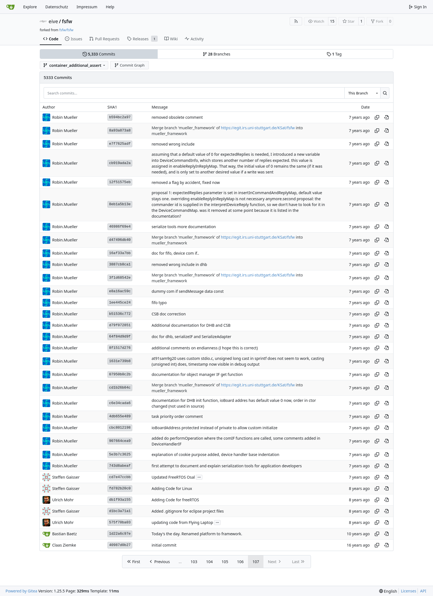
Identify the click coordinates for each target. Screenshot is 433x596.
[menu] (388, 591)
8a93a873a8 (120, 130)
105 (224, 561)
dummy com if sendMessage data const (188, 291)
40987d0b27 (120, 545)
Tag (334, 54)
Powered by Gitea (21, 591)
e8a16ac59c (120, 291)
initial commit (164, 545)
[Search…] (384, 92)
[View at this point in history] (386, 117)
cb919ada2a (120, 163)
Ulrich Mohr (63, 499)
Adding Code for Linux (172, 488)
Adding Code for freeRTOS (175, 499)
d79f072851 (120, 325)
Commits (99, 54)
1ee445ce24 (120, 302)
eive (53, 21)
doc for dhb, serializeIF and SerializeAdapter (191, 336)
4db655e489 (120, 416)
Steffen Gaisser (66, 477)
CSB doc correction (169, 314)
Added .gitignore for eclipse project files (188, 511)
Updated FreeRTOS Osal (173, 477)
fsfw (67, 21)
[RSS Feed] (296, 21)
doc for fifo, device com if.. (175, 253)
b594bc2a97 (120, 117)
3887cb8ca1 (120, 264)
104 (209, 561)
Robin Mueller (65, 117)
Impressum (86, 6)
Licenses (408, 591)
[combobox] (362, 92)
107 (255, 561)
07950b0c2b (120, 374)
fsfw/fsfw (66, 30)
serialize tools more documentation (184, 226)
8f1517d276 (120, 348)
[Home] (10, 7)
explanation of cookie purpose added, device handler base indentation (215, 454)
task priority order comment (177, 416)
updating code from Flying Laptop (182, 522)
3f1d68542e (120, 278)
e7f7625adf (120, 144)
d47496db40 (120, 240)
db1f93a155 (120, 500)
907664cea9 (120, 441)
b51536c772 (120, 314)
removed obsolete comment (177, 117)
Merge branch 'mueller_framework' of (186, 127)
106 (240, 561)
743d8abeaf (120, 466)
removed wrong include (173, 144)
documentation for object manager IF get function (197, 374)
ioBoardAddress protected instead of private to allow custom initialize (215, 428)
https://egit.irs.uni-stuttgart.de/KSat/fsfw (258, 127)
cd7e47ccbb (120, 477)
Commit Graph (129, 65)
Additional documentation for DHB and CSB (191, 325)
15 (332, 21)
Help (110, 6)
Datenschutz (56, 6)
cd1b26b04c (120, 388)
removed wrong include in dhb (179, 264)
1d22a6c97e (120, 534)
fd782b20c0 (120, 488)
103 (194, 561)
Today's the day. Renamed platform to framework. (197, 533)
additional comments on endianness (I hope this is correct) (205, 347)
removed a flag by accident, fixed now (186, 182)
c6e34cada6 (120, 403)
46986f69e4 (120, 227)
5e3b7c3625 (120, 454)
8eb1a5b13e (120, 204)
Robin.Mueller (65, 163)
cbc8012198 (120, 428)
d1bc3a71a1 (120, 511)
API (423, 591)
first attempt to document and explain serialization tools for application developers (227, 465)
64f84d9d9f (120, 336)
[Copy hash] (377, 117)
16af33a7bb (120, 253)
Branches (216, 54)
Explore (30, 6)
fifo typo (159, 302)
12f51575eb (120, 182)
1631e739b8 (120, 361)
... (199, 477)
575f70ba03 (120, 522)
